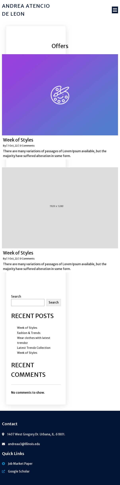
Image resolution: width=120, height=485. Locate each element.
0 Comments (27, 145)
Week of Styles (27, 328)
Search (16, 296)
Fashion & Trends (28, 333)
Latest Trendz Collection (33, 348)
